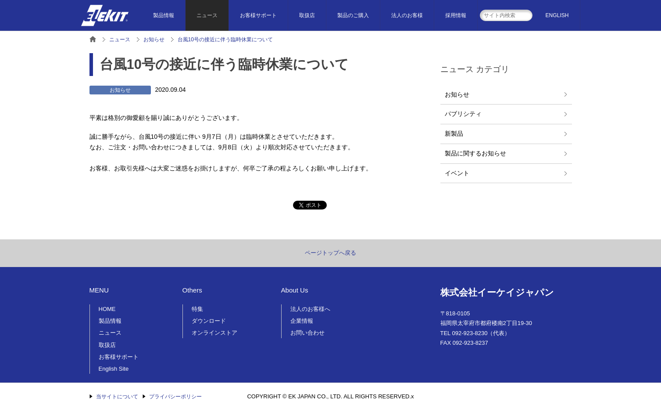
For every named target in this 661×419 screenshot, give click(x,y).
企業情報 (301, 321)
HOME (107, 309)
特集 (197, 309)
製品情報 (163, 15)
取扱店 (307, 15)
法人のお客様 (407, 15)
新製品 (454, 133)
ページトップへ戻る (330, 252)
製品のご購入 (353, 15)
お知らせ (457, 94)
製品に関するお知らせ (475, 153)
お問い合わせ (307, 332)
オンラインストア (214, 332)
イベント (457, 173)
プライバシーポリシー (175, 397)
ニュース (207, 15)
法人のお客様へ (310, 309)
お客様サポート (258, 15)
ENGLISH (557, 15)
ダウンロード (209, 321)
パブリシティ (463, 113)
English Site (114, 368)
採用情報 (455, 15)
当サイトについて (117, 397)
